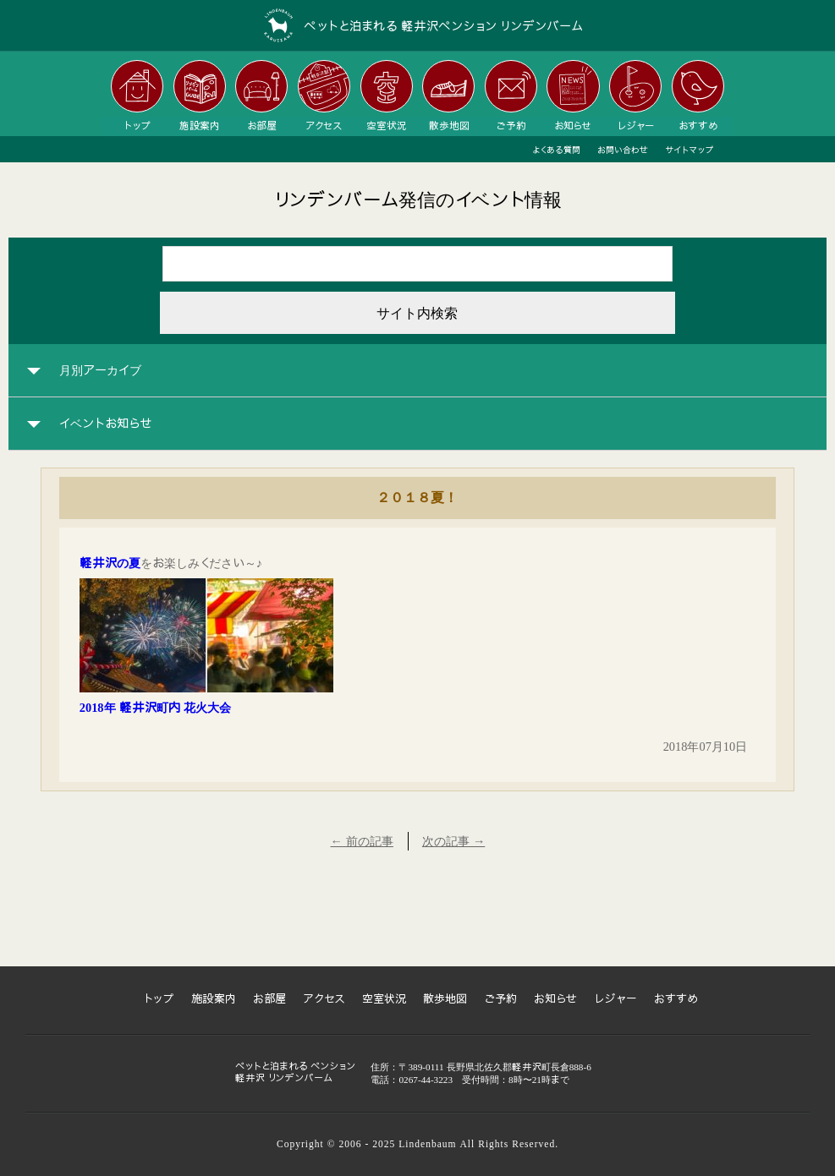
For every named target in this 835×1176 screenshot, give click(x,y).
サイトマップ (689, 150)
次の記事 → (453, 841)
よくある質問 (556, 150)
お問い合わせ (622, 150)
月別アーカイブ (100, 370)
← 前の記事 (362, 841)
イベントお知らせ (105, 423)
